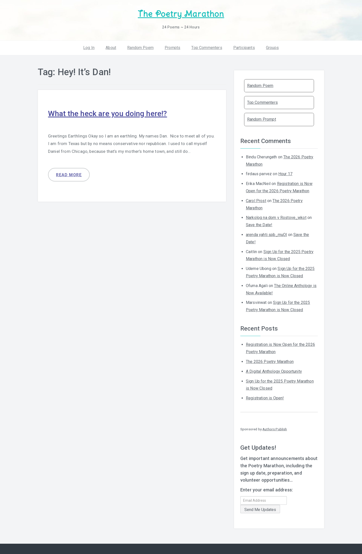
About (111, 47)
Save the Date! (259, 224)
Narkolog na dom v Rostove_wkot (276, 217)
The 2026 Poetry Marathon (270, 361)
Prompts (172, 47)
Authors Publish (274, 429)
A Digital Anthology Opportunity (274, 371)
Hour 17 (285, 173)
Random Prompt (261, 119)
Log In (89, 47)
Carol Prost (256, 200)
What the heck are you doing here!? (107, 113)
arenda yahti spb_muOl (266, 234)
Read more (69, 174)
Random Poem (140, 47)
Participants (244, 47)
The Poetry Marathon (181, 14)
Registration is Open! (265, 398)
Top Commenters (206, 47)
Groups (272, 47)
